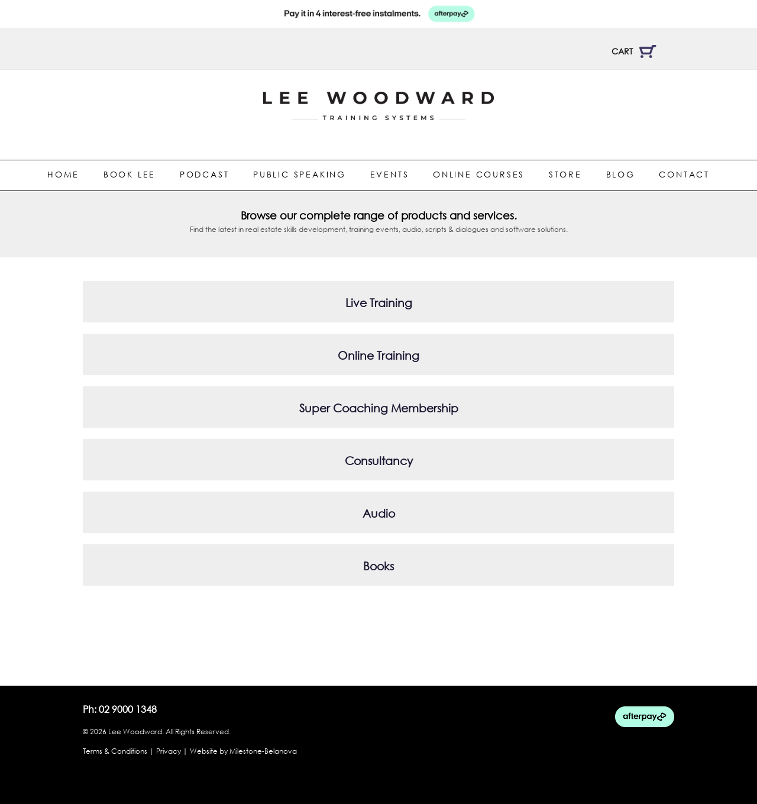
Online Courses (479, 174)
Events (389, 174)
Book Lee (129, 174)
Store (565, 174)
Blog (620, 174)
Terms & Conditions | (118, 751)
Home (63, 174)
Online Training (378, 355)
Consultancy (379, 460)
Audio (379, 513)
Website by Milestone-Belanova (243, 751)
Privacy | (171, 751)
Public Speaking (299, 174)
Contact (684, 174)
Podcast (204, 174)
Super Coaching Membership (378, 408)
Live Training (378, 302)
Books (378, 566)
